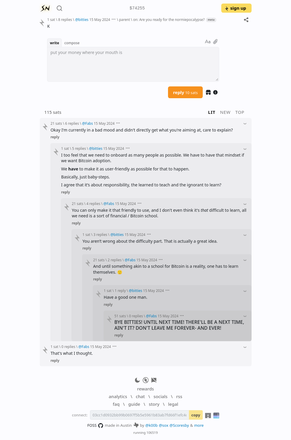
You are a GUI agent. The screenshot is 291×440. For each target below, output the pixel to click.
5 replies (79, 148)
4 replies (93, 203)
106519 (152, 432)
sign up (235, 8)
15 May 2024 (99, 19)
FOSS (95, 425)
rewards (145, 389)
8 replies (65, 19)
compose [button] (72, 42)
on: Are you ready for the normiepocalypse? (168, 19)
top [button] (240, 112)
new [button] (225, 112)
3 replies (100, 234)
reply (185, 92)
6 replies (72, 123)
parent (124, 19)
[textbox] (133, 64)
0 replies (136, 315)
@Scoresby (179, 425)
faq (116, 404)
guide (134, 404)
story (154, 404)
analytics (118, 396)
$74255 (137, 8)
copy (195, 415)
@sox (163, 425)
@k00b (151, 425)
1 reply (120, 290)
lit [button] (211, 112)
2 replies (115, 259)
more (199, 425)
